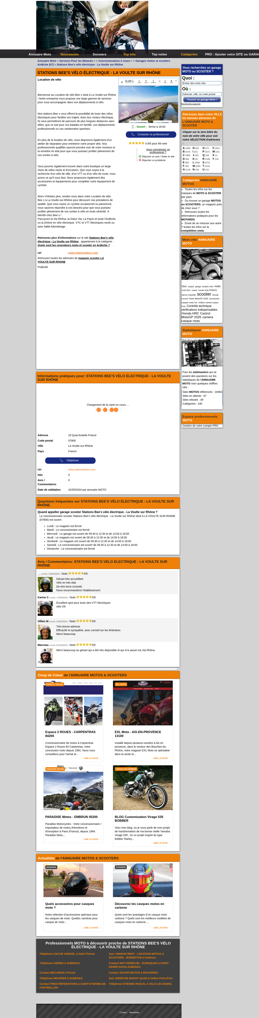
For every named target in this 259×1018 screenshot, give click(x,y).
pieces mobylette (189, 295)
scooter (204, 294)
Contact (123, 1012)
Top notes (159, 54)
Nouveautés (70, 54)
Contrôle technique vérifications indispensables (200, 307)
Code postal (45, 440)
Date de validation (49, 489)
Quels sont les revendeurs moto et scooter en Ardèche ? (74, 245)
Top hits (129, 54)
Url (39, 252)
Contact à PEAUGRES (133, 972)
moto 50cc (186, 290)
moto (218, 286)
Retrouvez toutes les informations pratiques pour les (200, 215)
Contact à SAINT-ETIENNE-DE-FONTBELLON (73, 985)
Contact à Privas (57, 972)
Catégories (189, 54)
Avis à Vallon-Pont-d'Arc (141, 978)
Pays (41, 451)
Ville (40, 445)
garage (198, 287)
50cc (184, 286)
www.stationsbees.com (83, 252)
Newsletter (134, 1012)
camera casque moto (197, 319)
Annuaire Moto (40, 54)
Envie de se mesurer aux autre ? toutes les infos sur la (201, 227)
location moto (207, 287)
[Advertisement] (185, 28)
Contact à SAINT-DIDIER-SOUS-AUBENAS (139, 965)
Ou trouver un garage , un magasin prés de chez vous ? (202, 204)
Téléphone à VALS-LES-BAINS (140, 983)
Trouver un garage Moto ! (202, 99)
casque (191, 287)
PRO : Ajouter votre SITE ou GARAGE (219, 54)
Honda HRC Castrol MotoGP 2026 (196, 315)
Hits (40, 474)
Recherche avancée (191, 104)
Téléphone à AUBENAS (60, 963)
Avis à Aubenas (136, 955)
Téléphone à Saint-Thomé (67, 953)
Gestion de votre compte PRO (200, 425)
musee (194, 290)
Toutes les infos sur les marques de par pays (201, 193)
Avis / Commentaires (47, 482)
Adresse (43, 435)
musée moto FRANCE (207, 290)
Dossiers (99, 54)
